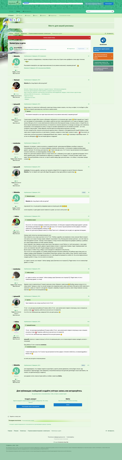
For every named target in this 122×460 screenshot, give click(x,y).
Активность (27, 11)
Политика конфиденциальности (56, 437)
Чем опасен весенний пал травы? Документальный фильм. (100, 56)
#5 (88, 166)
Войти (67, 404)
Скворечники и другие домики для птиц (102, 49)
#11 (88, 365)
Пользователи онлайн (64, 15)
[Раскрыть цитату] (26, 111)
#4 (88, 143)
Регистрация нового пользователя (30, 406)
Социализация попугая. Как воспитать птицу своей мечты (101, 63)
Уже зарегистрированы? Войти (93, 3)
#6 (88, 192)
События (20, 15)
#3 (88, 104)
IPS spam (56, 442)
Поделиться (71, 48)
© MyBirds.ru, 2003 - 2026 (12, 445)
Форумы (11, 15)
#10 (88, 321)
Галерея (28, 15)
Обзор (18, 12)
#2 (88, 79)
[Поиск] (94, 11)
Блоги (35, 15)
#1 (88, 56)
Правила (43, 15)
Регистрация (108, 3)
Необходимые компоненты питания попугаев (101, 69)
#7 (88, 216)
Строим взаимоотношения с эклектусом (35, 49)
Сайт (11, 11)
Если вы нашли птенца (49, 37)
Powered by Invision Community (61, 439)
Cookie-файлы (70, 437)
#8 (88, 268)
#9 (88, 296)
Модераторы (53, 15)
